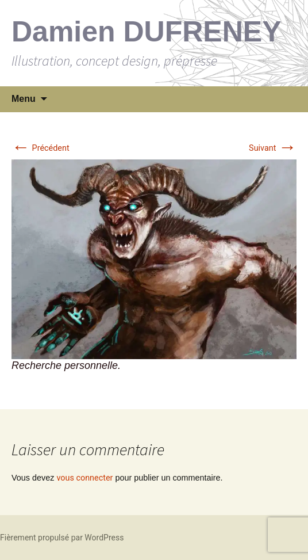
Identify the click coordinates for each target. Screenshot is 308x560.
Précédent (40, 148)
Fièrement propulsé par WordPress (62, 537)
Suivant (273, 148)
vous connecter (84, 478)
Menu (23, 99)
